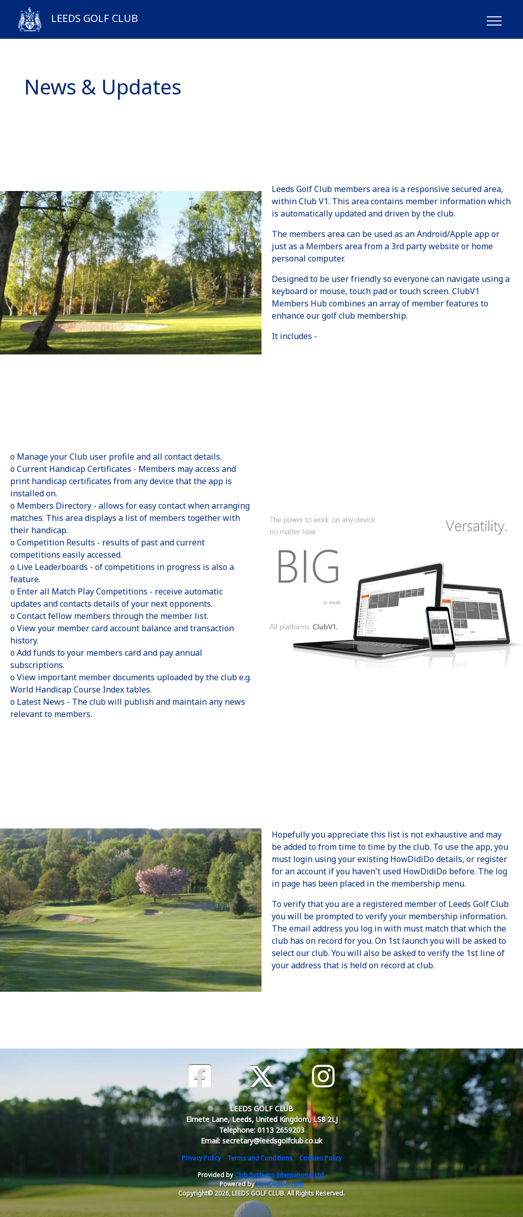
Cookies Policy (320, 1158)
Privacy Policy (201, 1158)
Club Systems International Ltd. (279, 1175)
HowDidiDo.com (279, 1184)
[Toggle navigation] (494, 19)
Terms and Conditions (260, 1158)
